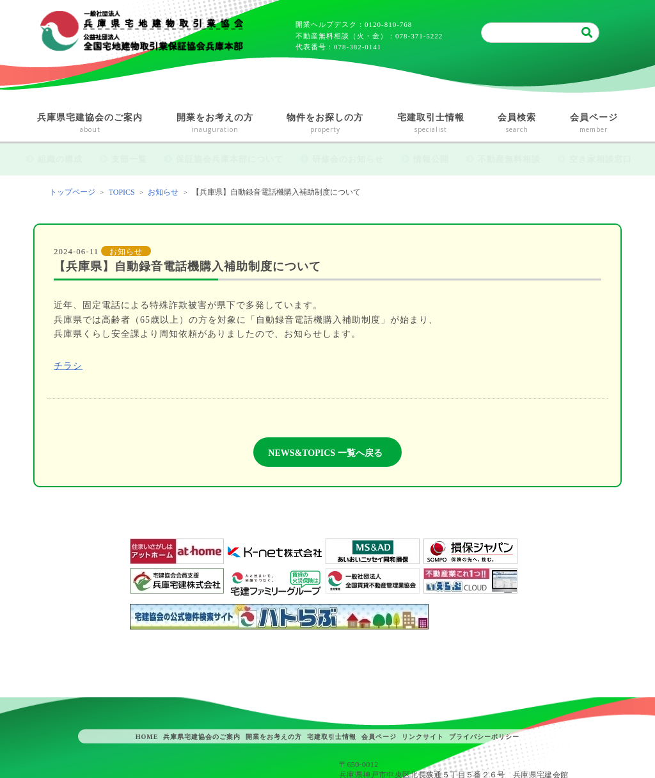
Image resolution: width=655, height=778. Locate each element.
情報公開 (431, 159)
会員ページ (594, 124)
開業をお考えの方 (215, 124)
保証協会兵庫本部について (229, 159)
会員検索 (517, 124)
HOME (147, 736)
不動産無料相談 (509, 159)
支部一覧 (129, 159)
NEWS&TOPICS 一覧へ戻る (325, 453)
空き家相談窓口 (600, 159)
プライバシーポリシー (484, 736)
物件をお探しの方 (325, 124)
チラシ (68, 366)
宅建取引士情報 (431, 124)
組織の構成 (60, 159)
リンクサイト (423, 736)
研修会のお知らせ (348, 159)
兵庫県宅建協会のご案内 (90, 124)
